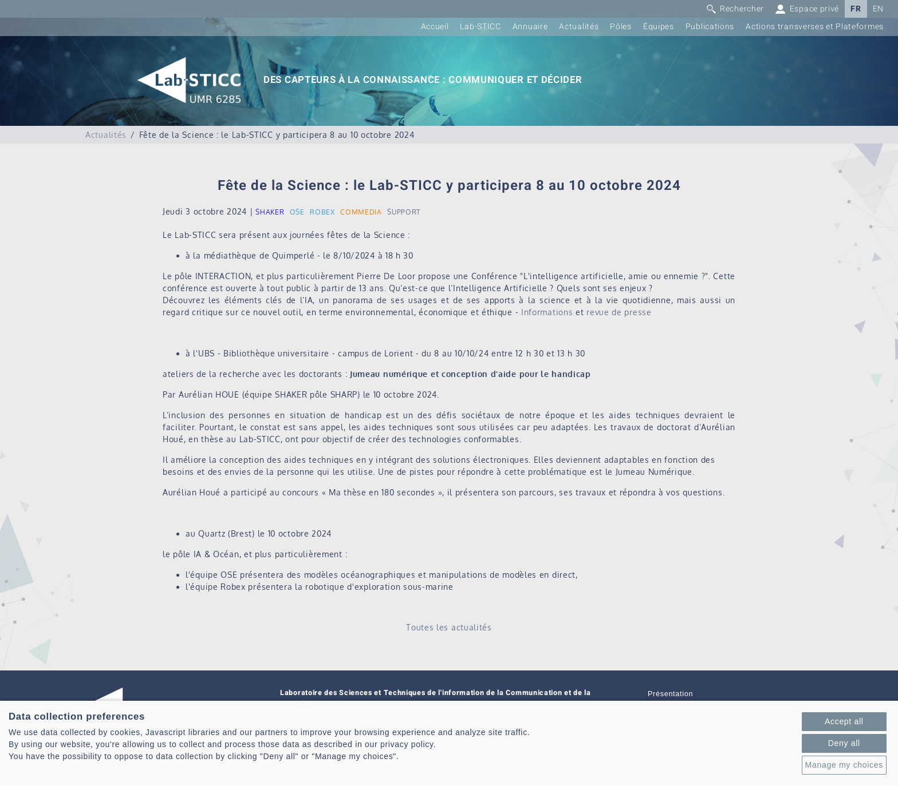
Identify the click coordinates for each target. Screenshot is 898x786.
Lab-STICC (480, 27)
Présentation (670, 694)
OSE (297, 212)
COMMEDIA (361, 212)
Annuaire (530, 27)
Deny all (844, 743)
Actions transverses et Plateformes (815, 27)
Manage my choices (844, 764)
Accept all (844, 721)
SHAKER (269, 212)
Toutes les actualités (449, 627)
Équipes (658, 27)
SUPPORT (403, 212)
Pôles (621, 27)
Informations (547, 312)
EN (878, 9)
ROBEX (322, 212)
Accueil (435, 27)
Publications (710, 27)
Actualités (578, 27)
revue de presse (619, 312)
